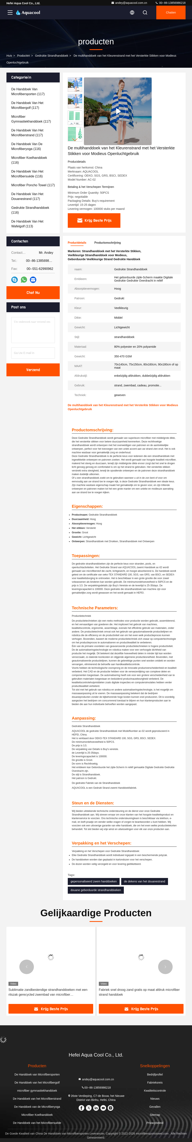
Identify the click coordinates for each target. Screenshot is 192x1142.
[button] (75, 139)
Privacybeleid (154, 1122)
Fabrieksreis (155, 1082)
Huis (9, 55)
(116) (26, 146)
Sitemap (155, 1114)
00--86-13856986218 (170, 2)
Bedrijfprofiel (155, 1074)
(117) (28, 91)
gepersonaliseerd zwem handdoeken (94, 881)
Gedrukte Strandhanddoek (51, 55)
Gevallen (154, 1106)
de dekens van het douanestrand (144, 881)
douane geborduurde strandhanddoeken (96, 890)
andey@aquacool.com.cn (129, 2)
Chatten (171, 12)
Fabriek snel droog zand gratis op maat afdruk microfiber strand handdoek (139, 992)
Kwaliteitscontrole (155, 1090)
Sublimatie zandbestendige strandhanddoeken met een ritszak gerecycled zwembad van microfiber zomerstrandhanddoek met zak (47, 992)
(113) (27, 224)
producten (23, 55)
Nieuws (155, 1098)
